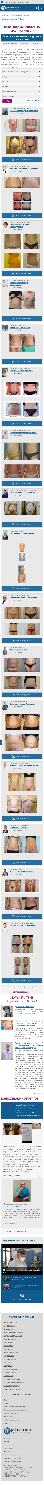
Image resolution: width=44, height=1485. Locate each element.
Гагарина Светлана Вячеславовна (24, 168)
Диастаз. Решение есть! (24, 1006)
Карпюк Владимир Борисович (22, 925)
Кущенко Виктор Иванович (21, 370)
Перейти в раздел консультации (15, 1231)
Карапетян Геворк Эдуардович (23, 704)
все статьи (38, 1093)
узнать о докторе (11, 1224)
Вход (15, 2)
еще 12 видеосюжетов (22, 1299)
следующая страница (21, 992)
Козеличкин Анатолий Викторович (25, 492)
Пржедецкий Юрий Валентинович (24, 765)
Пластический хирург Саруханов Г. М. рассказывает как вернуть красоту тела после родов (29, 1045)
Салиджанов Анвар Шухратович (23, 597)
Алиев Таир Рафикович (20, 327)
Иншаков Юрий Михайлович (22, 872)
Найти (7, 101)
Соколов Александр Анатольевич (24, 110)
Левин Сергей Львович (19, 650)
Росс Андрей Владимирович (22, 533)
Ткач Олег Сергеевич (18, 827)
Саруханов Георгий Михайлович (23, 432)
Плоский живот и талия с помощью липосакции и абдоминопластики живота (29, 1023)
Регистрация (8, 2)
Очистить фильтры (34, 100)
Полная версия (23, 2)
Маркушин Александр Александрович (19, 283)
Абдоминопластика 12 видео (19, 1240)
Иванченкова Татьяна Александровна (19, 225)
